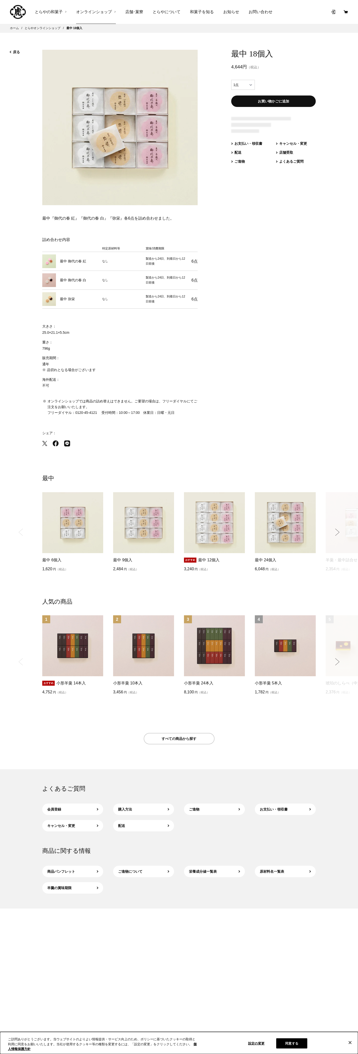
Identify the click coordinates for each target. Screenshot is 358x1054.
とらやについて (166, 12)
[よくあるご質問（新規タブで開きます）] (290, 166)
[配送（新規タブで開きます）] (236, 157)
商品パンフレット (72, 871)
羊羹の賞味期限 (72, 888)
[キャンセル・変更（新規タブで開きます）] (291, 148)
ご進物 (214, 809)
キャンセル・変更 (72, 826)
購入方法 (143, 809)
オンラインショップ (94, 12)
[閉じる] (350, 1042)
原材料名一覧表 (285, 871)
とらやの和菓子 (49, 12)
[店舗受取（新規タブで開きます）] (284, 157)
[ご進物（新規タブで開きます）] (238, 166)
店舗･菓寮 (134, 12)
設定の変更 (256, 1043)
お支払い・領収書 (285, 809)
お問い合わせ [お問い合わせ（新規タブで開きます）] (260, 12)
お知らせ (231, 12)
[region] (179, 1043)
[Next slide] (337, 532)
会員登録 (72, 809)
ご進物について (143, 871)
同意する (291, 1043)
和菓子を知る (202, 12)
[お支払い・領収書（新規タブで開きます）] (246, 148)
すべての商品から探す (179, 739)
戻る (15, 52)
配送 (143, 826)
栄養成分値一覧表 (214, 871)
